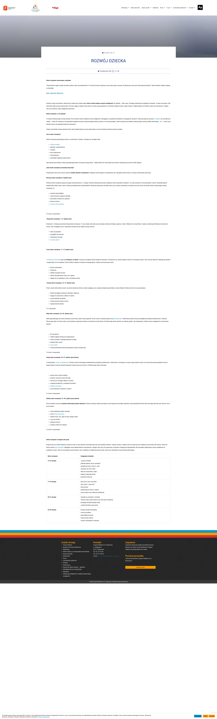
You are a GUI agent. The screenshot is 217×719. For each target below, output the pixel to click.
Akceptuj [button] (212, 716)
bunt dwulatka (59, 447)
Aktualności (66, 556)
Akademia (66, 571)
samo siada (53, 345)
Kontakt (65, 562)
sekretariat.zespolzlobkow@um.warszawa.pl (106, 558)
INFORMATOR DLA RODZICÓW (72, 569)
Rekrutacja (66, 549)
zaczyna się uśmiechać (57, 204)
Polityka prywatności (44, 717)
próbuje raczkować (55, 386)
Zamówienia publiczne (70, 560)
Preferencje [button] (198, 716)
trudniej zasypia (55, 144)
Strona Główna (67, 545)
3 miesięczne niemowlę (53, 259)
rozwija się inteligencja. (62, 362)
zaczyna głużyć (54, 240)
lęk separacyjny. (118, 318)
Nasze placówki (67, 554)
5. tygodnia (157, 119)
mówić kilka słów (59, 414)
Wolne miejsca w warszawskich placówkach (76, 551)
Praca (65, 558)
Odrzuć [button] (205, 716)
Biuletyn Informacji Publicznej (72, 547)
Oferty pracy (66, 565)
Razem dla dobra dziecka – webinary (74, 567)
